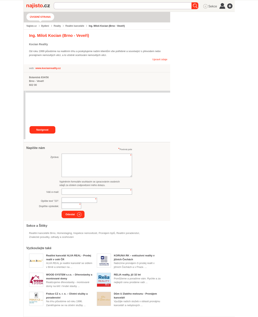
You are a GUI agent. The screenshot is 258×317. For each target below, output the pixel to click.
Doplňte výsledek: (49, 206)
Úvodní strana (40, 16)
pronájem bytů (107, 233)
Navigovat (42, 129)
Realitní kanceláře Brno (42, 233)
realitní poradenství (127, 233)
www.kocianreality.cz (48, 68)
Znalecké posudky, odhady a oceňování (51, 237)
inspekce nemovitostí (85, 233)
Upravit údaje (159, 59)
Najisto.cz (40, 6)
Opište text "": (50, 200)
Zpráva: (54, 157)
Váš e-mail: (52, 191)
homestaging (64, 233)
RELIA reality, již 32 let (127, 274)
